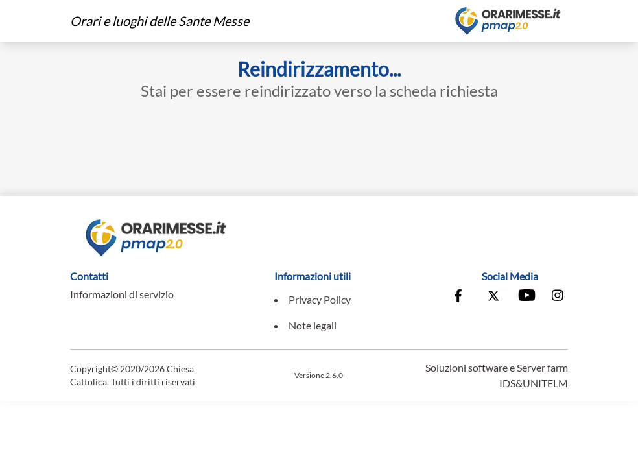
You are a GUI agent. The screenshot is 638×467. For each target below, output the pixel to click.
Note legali (313, 325)
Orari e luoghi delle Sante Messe (159, 21)
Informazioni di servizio (122, 294)
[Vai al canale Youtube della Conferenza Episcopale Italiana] (526, 297)
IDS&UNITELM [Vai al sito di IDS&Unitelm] (533, 383)
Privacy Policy (320, 299)
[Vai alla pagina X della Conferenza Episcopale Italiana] (493, 297)
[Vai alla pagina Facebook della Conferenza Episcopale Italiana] (461, 297)
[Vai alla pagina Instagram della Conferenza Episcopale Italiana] (558, 297)
